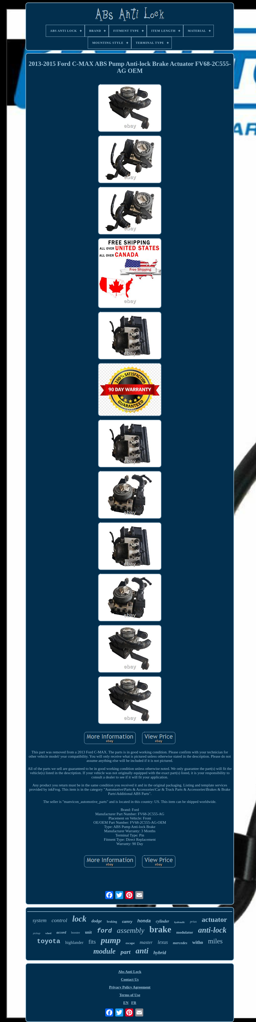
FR (133, 1003)
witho (197, 942)
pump (110, 940)
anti (142, 950)
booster (75, 932)
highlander (74, 942)
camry (127, 922)
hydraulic (179, 922)
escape (130, 943)
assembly (130, 930)
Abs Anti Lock (130, 972)
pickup (36, 933)
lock (79, 918)
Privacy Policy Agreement (129, 987)
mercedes (180, 943)
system (39, 920)
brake (160, 929)
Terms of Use (129, 995)
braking (112, 921)
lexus (163, 942)
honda (144, 921)
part (125, 952)
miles (215, 941)
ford (104, 931)
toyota (48, 941)
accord (61, 932)
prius (193, 921)
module (105, 951)
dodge (97, 921)
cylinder (162, 921)
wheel (48, 933)
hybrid (160, 952)
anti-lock (212, 930)
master (146, 942)
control (59, 920)
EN (125, 1003)
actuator (214, 919)
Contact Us (129, 979)
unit (88, 932)
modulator (184, 932)
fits (92, 942)
